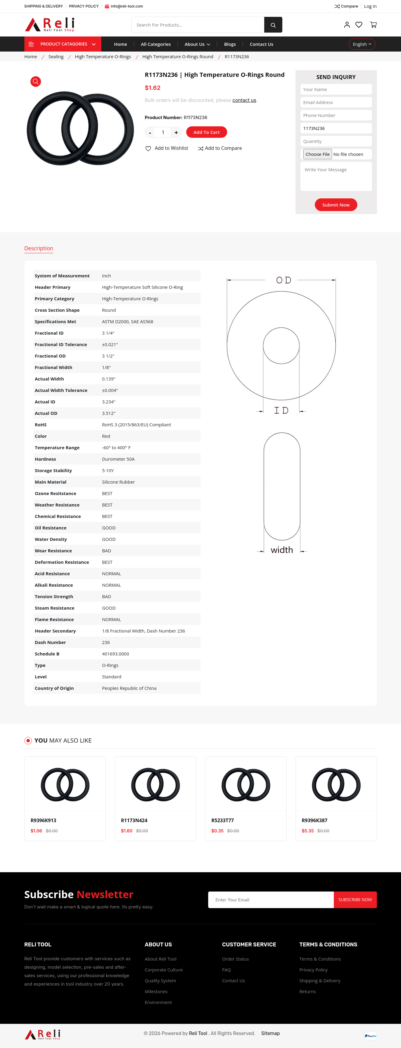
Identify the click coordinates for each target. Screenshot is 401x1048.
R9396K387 (314, 820)
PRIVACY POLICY (84, 6)
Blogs (230, 44)
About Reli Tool (161, 959)
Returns (307, 991)
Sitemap (270, 1033)
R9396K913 (43, 820)
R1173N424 (134, 820)
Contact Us (262, 44)
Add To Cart (207, 132)
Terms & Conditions (320, 959)
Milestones (156, 991)
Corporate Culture (164, 970)
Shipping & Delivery (319, 980)
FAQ (226, 970)
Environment (158, 1002)
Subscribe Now (355, 899)
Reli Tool (198, 1033)
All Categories (156, 44)
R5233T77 (222, 820)
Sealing (56, 56)
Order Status (235, 959)
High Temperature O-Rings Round (178, 56)
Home (120, 44)
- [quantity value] (150, 132)
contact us (244, 100)
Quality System (160, 980)
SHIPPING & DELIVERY (43, 6)
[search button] (273, 25)
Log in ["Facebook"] (370, 6)
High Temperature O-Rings (103, 56)
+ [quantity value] (176, 132)
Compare (346, 6)
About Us (197, 44)
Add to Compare (219, 148)
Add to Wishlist (166, 148)
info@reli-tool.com (124, 6)
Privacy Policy (313, 970)
